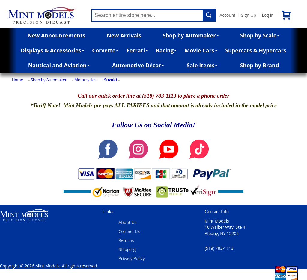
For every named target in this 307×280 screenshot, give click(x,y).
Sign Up (248, 15)
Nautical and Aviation (59, 65)
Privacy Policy (131, 258)
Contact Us (129, 231)
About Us (127, 222)
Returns (126, 240)
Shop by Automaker (191, 35)
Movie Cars (201, 50)
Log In (267, 15)
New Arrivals (124, 35)
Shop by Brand (259, 65)
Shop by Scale (259, 35)
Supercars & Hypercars (255, 50)
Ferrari (137, 50)
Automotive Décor (138, 65)
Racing (166, 50)
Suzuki (110, 79)
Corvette (105, 50)
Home (17, 79)
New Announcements (56, 35)
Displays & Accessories (52, 50)
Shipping (127, 249)
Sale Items (202, 65)
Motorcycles (85, 79)
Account (228, 15)
